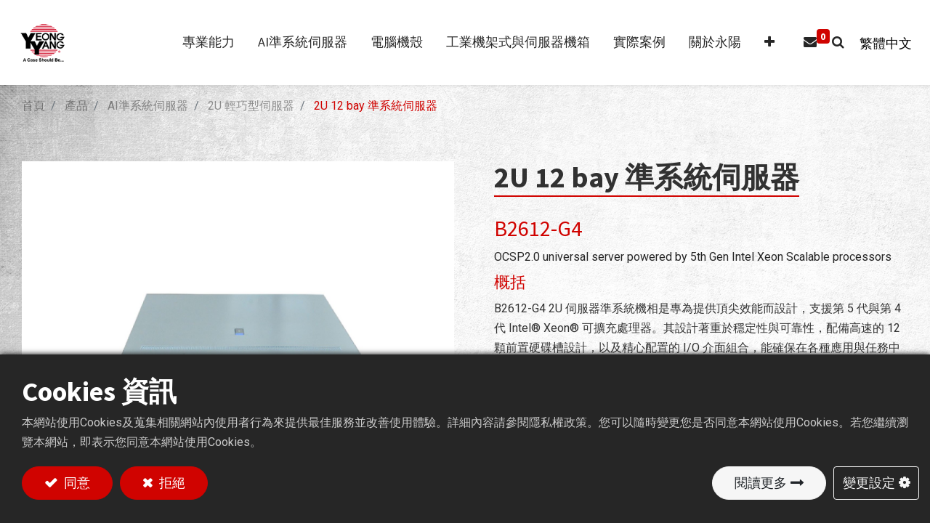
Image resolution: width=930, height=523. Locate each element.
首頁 (33, 106)
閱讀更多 (761, 482)
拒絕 (170, 482)
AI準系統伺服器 (148, 106)
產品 (76, 106)
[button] (762, 42)
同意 (75, 482)
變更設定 (869, 482)
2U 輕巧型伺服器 (251, 106)
